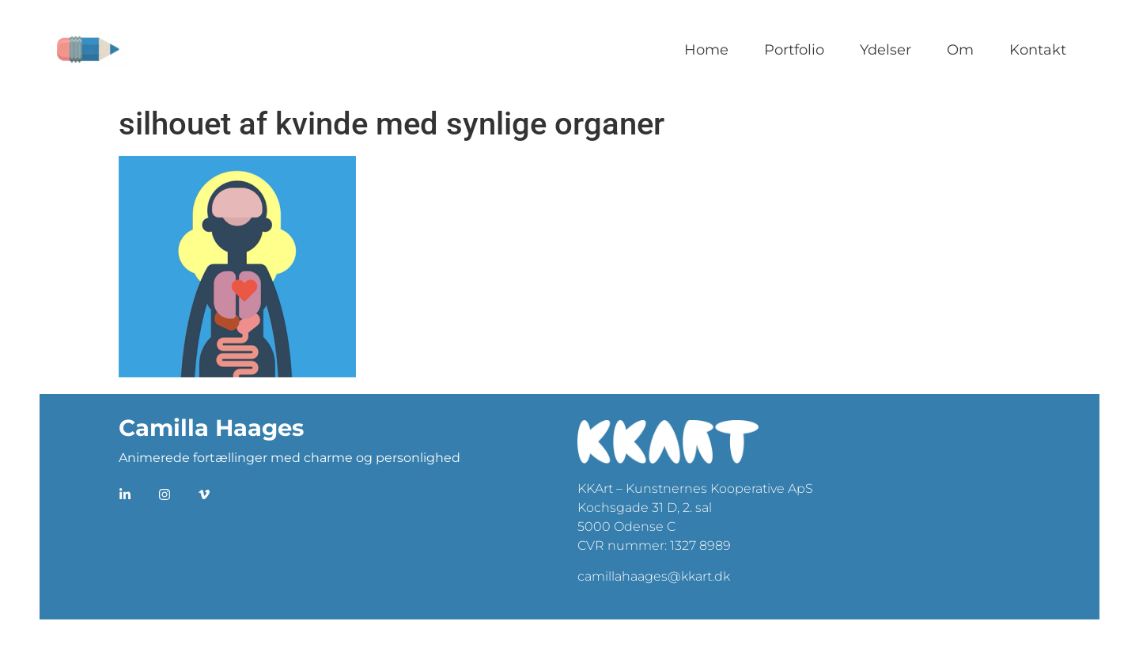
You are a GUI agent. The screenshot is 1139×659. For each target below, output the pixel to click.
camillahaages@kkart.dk (653, 576)
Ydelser (885, 50)
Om (960, 50)
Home (706, 50)
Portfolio (794, 50)
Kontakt (1037, 50)
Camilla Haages (211, 427)
